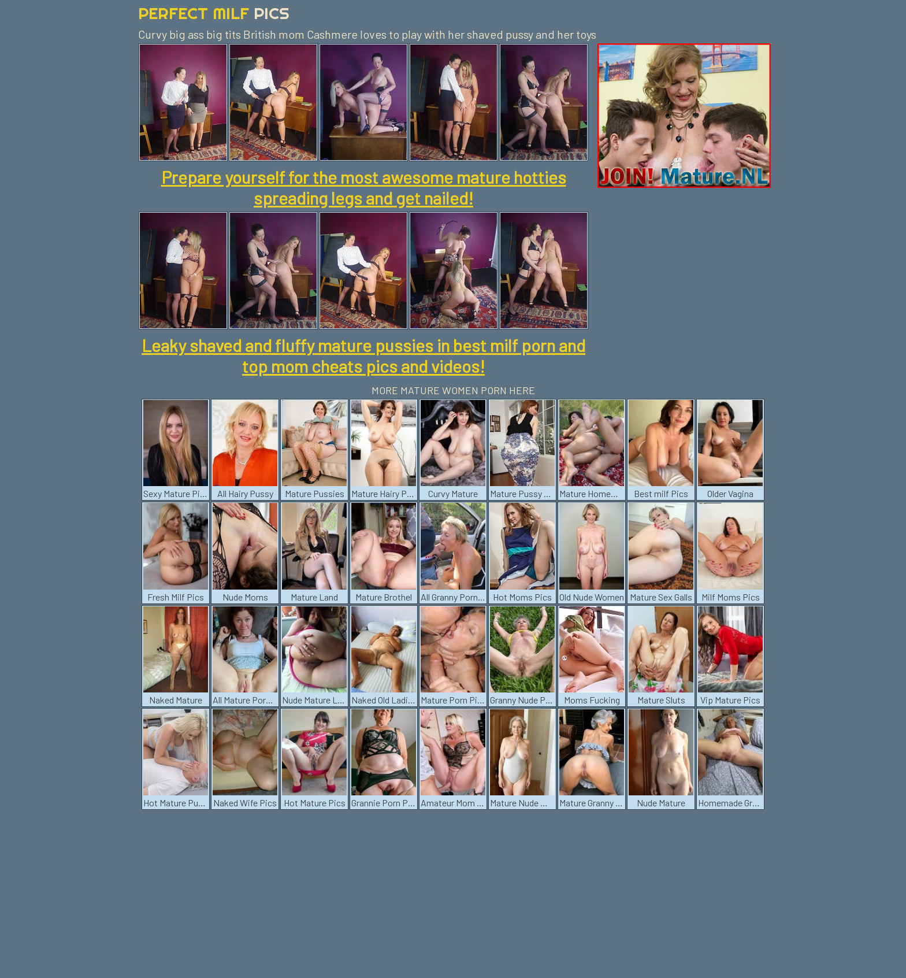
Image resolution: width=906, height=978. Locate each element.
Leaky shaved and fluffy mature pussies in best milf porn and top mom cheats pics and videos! (363, 355)
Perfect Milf (213, 13)
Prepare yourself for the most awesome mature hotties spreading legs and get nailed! (363, 187)
